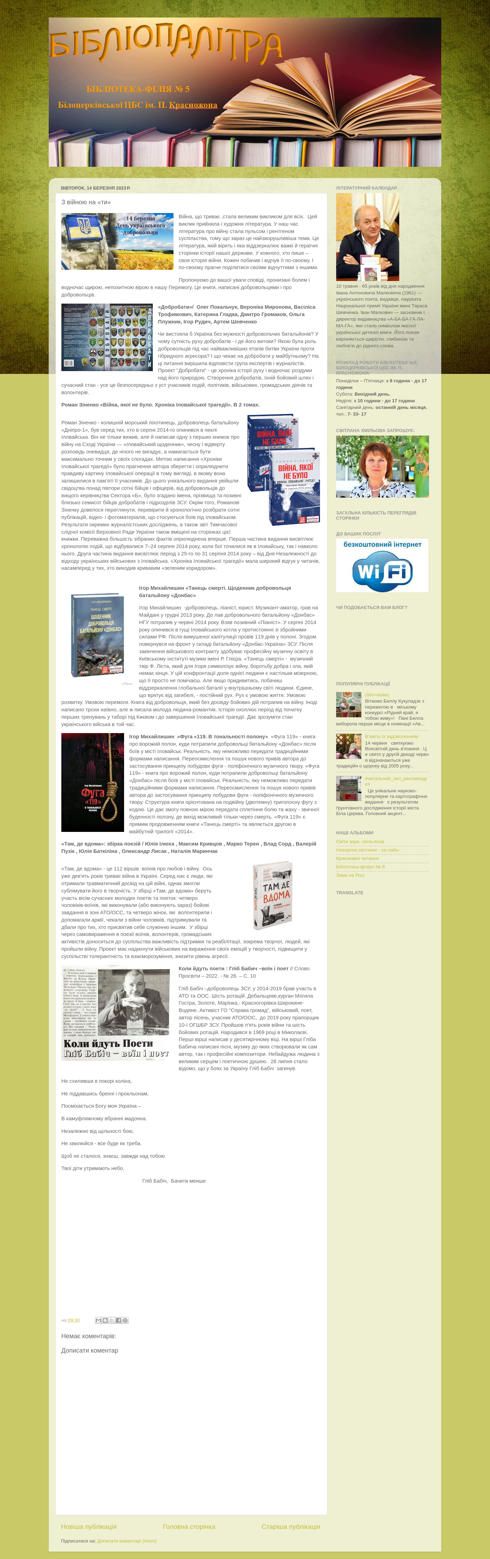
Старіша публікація (290, 1526)
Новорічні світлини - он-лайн (367, 850)
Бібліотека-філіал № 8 (360, 866)
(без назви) (377, 694)
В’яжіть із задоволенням (391, 736)
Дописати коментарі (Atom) (126, 1541)
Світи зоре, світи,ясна (360, 841)
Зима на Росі (350, 875)
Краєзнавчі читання (357, 858)
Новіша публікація (89, 1526)
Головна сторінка (189, 1526)
